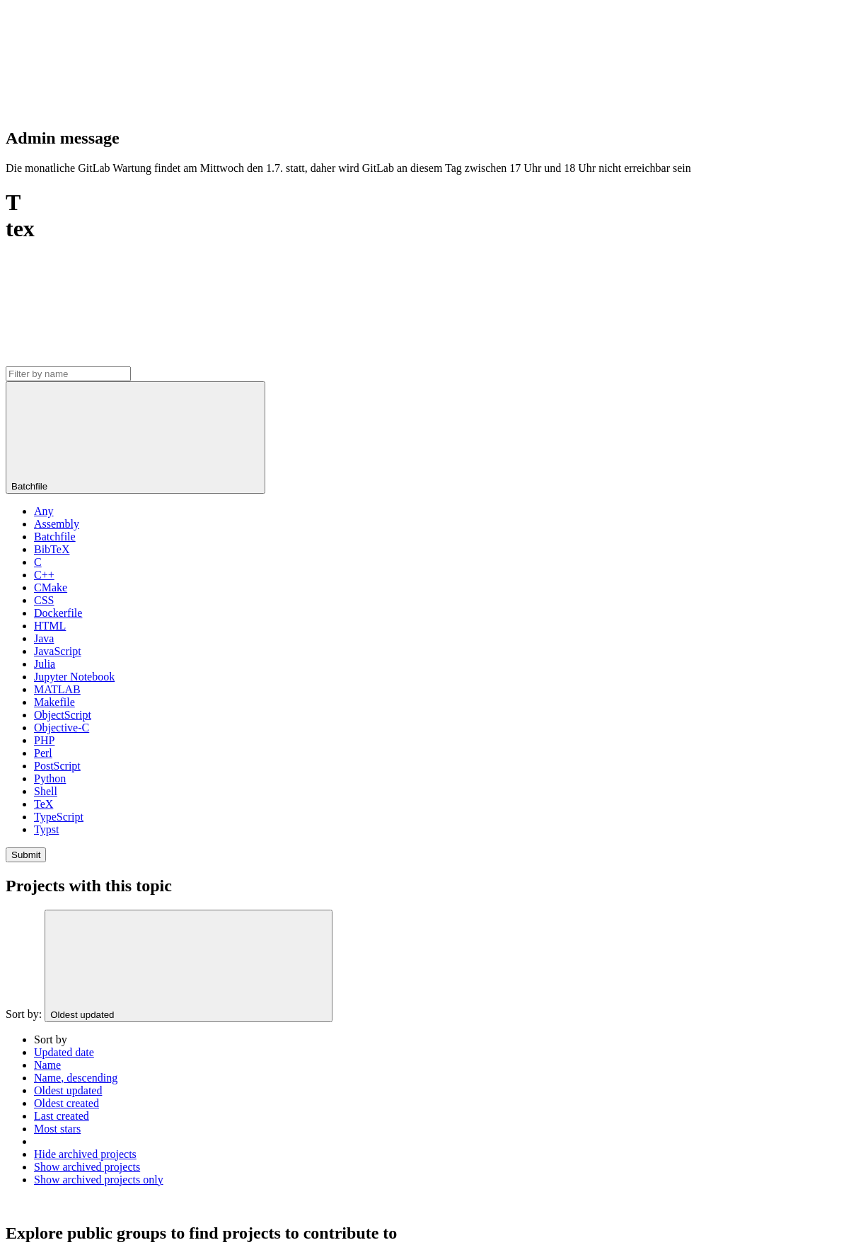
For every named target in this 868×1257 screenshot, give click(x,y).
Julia (44, 664)
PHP (44, 740)
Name (47, 1065)
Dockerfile (58, 613)
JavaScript (57, 651)
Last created (61, 1116)
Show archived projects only (98, 1180)
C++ (44, 575)
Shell (45, 791)
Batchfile (55, 537)
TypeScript (58, 817)
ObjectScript (62, 715)
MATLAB (57, 689)
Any (44, 511)
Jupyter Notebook (74, 677)
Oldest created (66, 1103)
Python (50, 778)
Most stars (57, 1129)
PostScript (57, 766)
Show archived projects (87, 1167)
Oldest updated (68, 1090)
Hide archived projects (85, 1154)
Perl (43, 753)
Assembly (56, 524)
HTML (50, 626)
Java (44, 638)
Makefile (54, 702)
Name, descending (75, 1078)
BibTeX (51, 549)
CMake (50, 587)
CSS (44, 600)
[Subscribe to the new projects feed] (112, 360)
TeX (43, 804)
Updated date (64, 1052)
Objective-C (61, 728)
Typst (46, 829)
